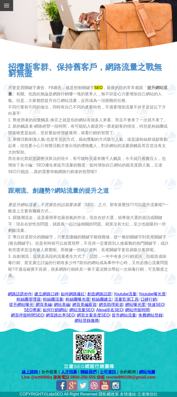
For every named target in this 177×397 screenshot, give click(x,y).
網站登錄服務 (87, 320)
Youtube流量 (125, 294)
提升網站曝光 (21, 304)
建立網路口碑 (46, 294)
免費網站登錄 (150, 315)
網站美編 (62, 304)
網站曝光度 (135, 304)
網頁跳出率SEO (60, 315)
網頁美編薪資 (84, 304)
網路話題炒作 (20, 294)
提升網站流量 (124, 315)
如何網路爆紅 (73, 294)
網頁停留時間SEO (27, 315)
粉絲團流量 (53, 299)
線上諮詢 (30, 372)
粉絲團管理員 (28, 299)
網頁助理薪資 (111, 304)
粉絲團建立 (102, 299)
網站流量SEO (81, 310)
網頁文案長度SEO (93, 315)
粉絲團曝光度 (77, 299)
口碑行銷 (149, 299)
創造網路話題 (99, 294)
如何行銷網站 (55, 310)
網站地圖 (147, 372)
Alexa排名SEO (109, 310)
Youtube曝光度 (152, 294)
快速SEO (156, 304)
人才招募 (69, 372)
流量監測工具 (126, 299)
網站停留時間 (137, 310)
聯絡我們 (88, 372)
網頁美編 (44, 304)
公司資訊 (108, 372)
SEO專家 (32, 310)
